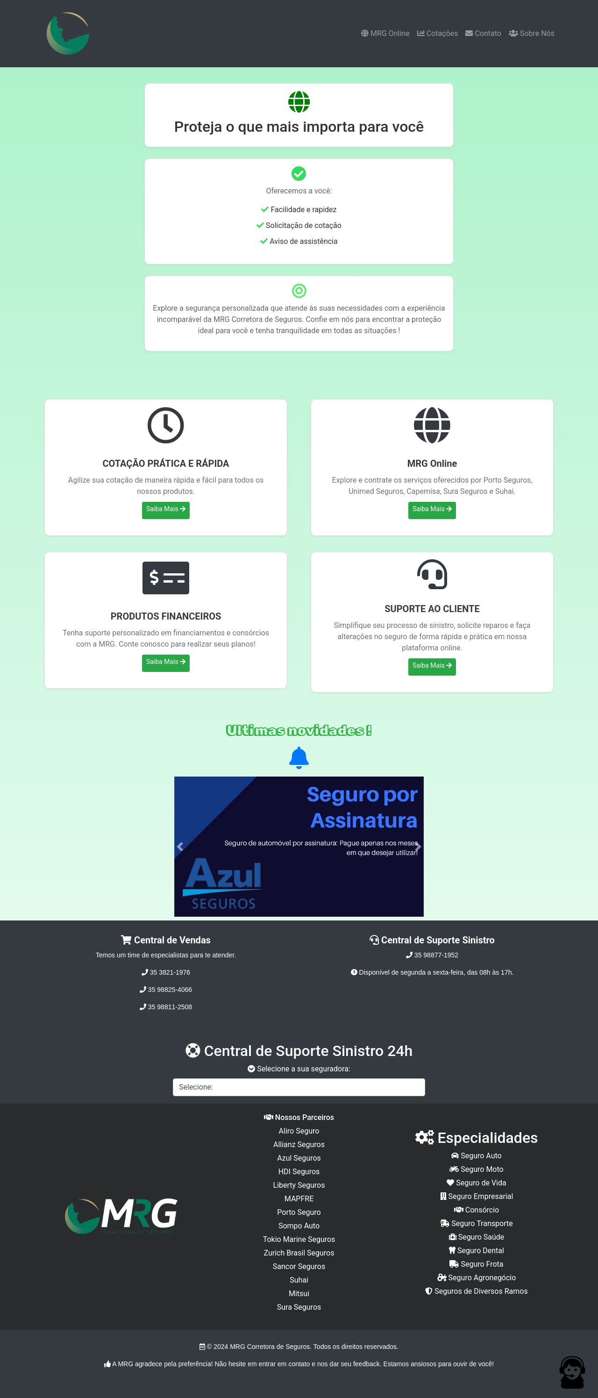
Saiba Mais (165, 509)
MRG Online (385, 33)
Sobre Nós (532, 33)
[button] (180, 847)
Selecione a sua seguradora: (299, 1068)
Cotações (437, 33)
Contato (483, 33)
